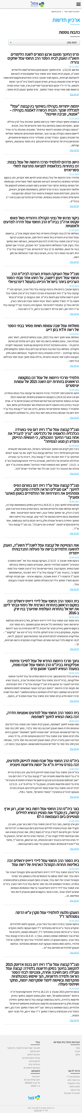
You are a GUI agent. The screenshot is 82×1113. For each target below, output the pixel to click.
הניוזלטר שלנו (34, 1064)
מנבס (77, 1051)
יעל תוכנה (38, 1110)
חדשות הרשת (34, 1061)
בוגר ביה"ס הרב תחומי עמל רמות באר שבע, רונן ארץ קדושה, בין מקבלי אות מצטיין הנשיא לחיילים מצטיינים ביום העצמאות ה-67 (41, 813)
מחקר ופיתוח (75, 1086)
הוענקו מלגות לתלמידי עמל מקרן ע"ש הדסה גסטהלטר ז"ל (47, 914)
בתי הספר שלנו (74, 1080)
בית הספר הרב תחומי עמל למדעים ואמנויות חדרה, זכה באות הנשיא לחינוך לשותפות (42, 715)
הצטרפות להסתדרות (32, 1067)
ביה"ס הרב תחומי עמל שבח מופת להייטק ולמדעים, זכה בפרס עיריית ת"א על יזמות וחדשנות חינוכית (42, 763)
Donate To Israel (72, 1093)
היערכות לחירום (33, 1054)
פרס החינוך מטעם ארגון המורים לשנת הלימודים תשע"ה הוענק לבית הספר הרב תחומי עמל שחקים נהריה (43, 58)
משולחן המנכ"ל (73, 1076)
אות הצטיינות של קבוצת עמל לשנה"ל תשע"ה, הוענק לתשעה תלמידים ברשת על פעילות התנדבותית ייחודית (41, 549)
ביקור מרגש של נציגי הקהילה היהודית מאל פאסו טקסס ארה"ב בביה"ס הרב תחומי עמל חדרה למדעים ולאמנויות (41, 222)
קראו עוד (74, 94)
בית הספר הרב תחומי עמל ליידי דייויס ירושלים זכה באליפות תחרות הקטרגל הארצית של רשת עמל (43, 863)
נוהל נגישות (75, 1089)
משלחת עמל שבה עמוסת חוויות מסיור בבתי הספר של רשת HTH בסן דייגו (43, 328)
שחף (78, 1047)
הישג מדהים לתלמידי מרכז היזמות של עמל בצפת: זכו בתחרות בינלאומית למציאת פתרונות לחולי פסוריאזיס (43, 166)
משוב (77, 1054)
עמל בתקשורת (74, 1083)
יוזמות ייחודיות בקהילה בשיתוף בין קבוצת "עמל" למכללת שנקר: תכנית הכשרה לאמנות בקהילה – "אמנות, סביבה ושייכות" (44, 110)
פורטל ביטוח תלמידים (31, 1057)
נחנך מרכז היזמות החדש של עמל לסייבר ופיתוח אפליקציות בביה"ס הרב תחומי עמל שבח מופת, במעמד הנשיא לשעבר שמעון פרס (44, 665)
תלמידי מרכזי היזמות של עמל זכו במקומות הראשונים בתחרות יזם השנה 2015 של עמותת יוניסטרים (46, 381)
